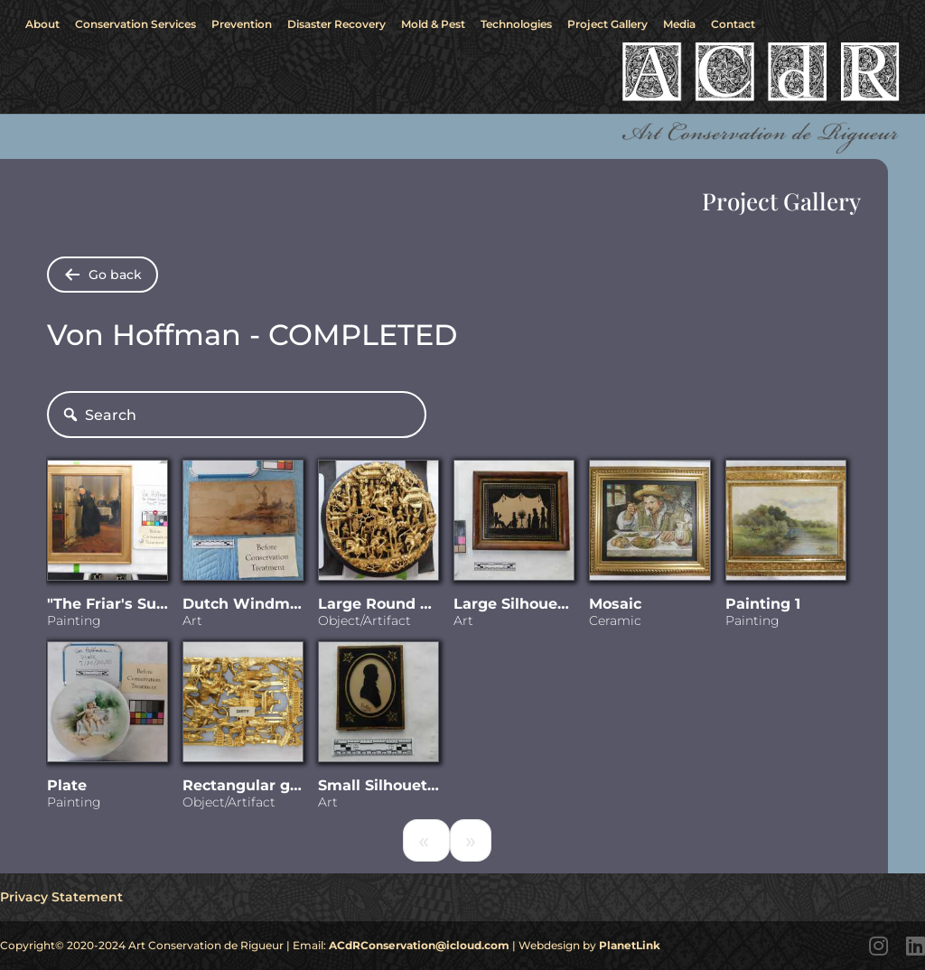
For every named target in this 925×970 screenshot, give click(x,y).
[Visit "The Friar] (107, 524)
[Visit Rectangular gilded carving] (243, 705)
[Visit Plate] (107, 705)
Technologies (516, 24)
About (42, 24)
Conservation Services (135, 24)
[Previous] (426, 840)
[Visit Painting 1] (785, 524)
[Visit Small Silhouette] (378, 705)
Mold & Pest (433, 24)
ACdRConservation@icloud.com (419, 945)
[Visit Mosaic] (649, 524)
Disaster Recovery (336, 24)
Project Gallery (607, 24)
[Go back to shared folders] (102, 274)
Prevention (241, 24)
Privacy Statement (61, 897)
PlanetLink (629, 945)
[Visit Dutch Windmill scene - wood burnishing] (243, 524)
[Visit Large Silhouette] (514, 524)
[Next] (470, 840)
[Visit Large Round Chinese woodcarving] (378, 524)
